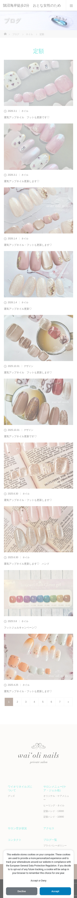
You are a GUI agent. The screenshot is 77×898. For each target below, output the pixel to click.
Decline (22, 891)
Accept (55, 891)
